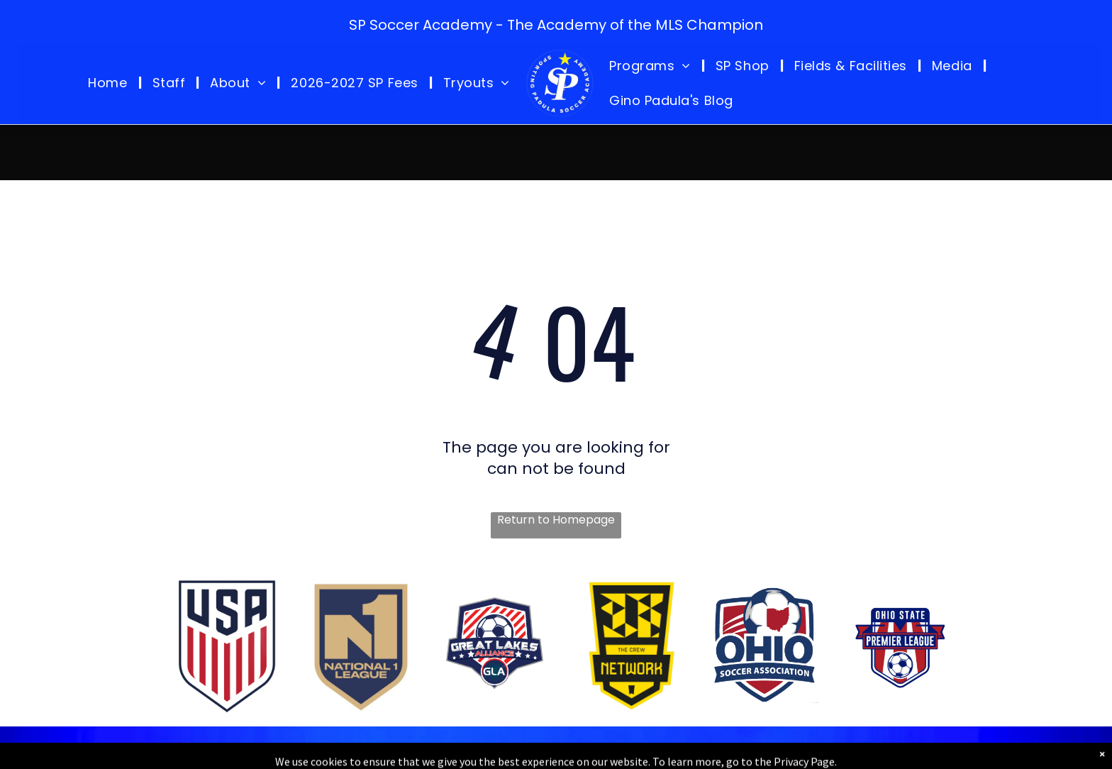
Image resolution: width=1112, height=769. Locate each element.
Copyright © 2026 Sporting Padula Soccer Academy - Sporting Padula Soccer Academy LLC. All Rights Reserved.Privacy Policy (558, 753)
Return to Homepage (556, 520)
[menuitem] (109, 83)
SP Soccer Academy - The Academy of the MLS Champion (556, 25)
